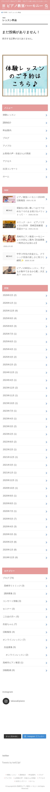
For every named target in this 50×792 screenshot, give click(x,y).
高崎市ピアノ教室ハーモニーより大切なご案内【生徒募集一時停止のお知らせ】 (23, 241)
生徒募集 (10, 647)
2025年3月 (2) (10, 357)
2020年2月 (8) (10, 542)
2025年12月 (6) (10, 310)
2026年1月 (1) (10, 303)
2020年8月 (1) (10, 503)
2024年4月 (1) (10, 380)
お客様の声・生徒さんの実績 (17, 153)
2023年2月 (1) (10, 434)
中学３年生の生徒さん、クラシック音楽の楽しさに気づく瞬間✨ (23, 257)
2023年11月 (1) (10, 395)
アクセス (7, 161)
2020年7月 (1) (10, 511)
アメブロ (7, 145)
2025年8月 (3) (10, 326)
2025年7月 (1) (10, 334)
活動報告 (9, 632)
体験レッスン (9, 115)
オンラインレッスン (14, 639)
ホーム (6, 176)
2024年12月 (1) (10, 372)
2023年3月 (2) (10, 426)
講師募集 (10, 593)
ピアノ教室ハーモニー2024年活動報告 (24, 199)
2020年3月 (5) (10, 534)
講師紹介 (7, 122)
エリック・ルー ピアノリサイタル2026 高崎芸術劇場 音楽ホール (23, 225)
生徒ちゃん (10, 624)
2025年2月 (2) (10, 364)
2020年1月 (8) (10, 549)
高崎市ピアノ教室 (13, 662)
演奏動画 (9, 670)
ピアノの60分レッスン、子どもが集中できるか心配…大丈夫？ (24, 271)
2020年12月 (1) (10, 480)
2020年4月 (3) (10, 526)
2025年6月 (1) (10, 341)
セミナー (9, 609)
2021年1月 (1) (10, 472)
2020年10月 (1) (10, 488)
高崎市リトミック (14, 585)
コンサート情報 (12, 601)
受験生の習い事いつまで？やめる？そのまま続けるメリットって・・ (23, 211)
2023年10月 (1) (10, 403)
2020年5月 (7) (10, 519)
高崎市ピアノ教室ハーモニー (27, 786)
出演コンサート (10, 169)
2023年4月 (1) (10, 418)
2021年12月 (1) (10, 457)
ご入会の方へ (11, 616)
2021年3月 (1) (10, 465)
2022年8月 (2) (10, 441)
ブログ (6, 138)
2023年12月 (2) (10, 387)
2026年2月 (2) (10, 295)
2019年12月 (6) (10, 557)
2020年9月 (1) (10, 496)
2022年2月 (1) (10, 449)
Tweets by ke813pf (11, 762)
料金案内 (7, 130)
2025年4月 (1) (10, 349)
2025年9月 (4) (10, 318)
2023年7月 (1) (10, 411)
